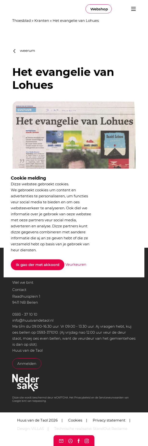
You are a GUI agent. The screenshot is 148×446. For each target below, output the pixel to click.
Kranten (41, 20)
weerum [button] (24, 50)
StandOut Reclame (110, 428)
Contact (19, 289)
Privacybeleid (82, 397)
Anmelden (26, 363)
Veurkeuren (75, 264)
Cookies (75, 420)
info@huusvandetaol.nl (33, 320)
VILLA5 (37, 428)
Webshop (99, 9)
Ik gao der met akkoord (37, 265)
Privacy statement (109, 420)
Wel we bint (22, 282)
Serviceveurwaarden (111, 397)
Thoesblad (21, 20)
